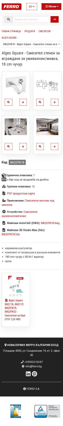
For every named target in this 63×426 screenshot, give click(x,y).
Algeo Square (9, 37)
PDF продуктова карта (21, 193)
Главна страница (11, 31)
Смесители (45, 31)
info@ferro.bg (32, 366)
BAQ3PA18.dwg (50, 223)
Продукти (29, 31)
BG (31, 6)
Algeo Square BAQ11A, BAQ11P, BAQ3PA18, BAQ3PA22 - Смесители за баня (15, 308)
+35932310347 (31, 362)
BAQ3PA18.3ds (11, 234)
